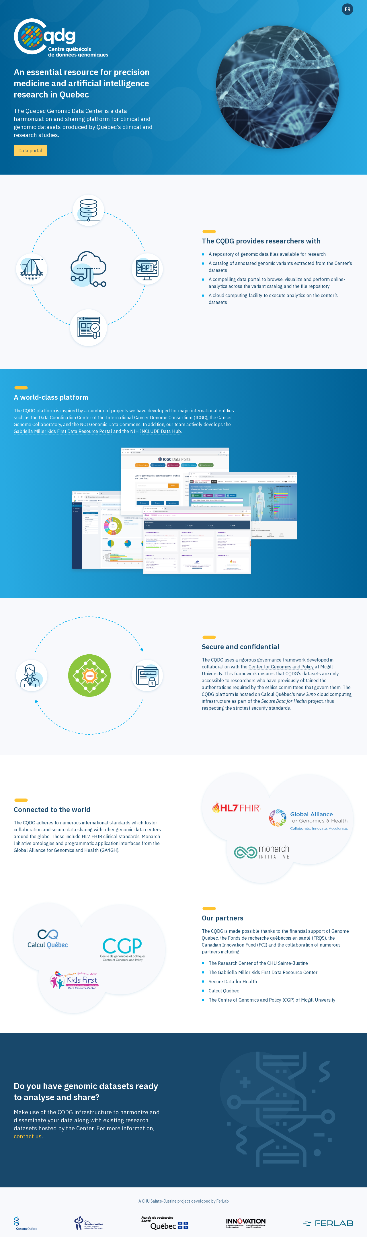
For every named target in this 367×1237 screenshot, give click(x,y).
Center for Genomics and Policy (281, 667)
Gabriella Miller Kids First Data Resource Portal (63, 431)
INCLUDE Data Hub (160, 431)
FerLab (222, 1201)
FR (347, 9)
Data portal (30, 150)
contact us (28, 1136)
